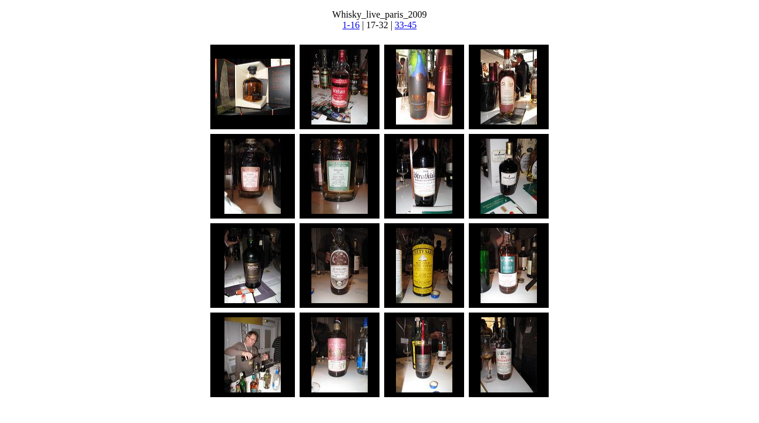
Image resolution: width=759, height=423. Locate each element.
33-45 (406, 25)
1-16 (351, 25)
